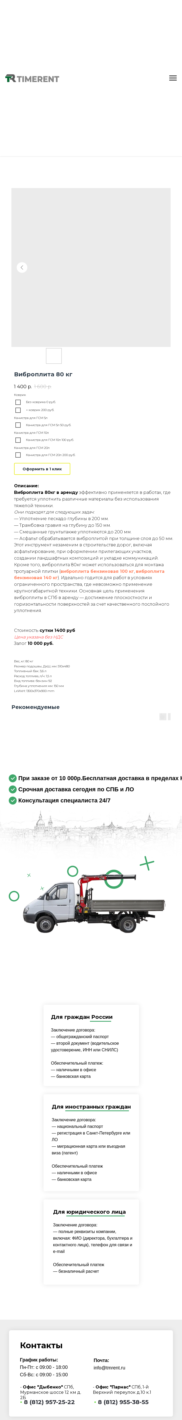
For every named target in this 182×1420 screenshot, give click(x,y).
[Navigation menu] (173, 78)
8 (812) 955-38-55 (123, 1402)
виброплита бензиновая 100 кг (97, 571)
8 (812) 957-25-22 (49, 1402)
